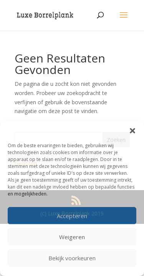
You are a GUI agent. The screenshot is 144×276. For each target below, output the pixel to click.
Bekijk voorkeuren (72, 258)
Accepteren (72, 216)
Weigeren (72, 237)
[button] (132, 131)
